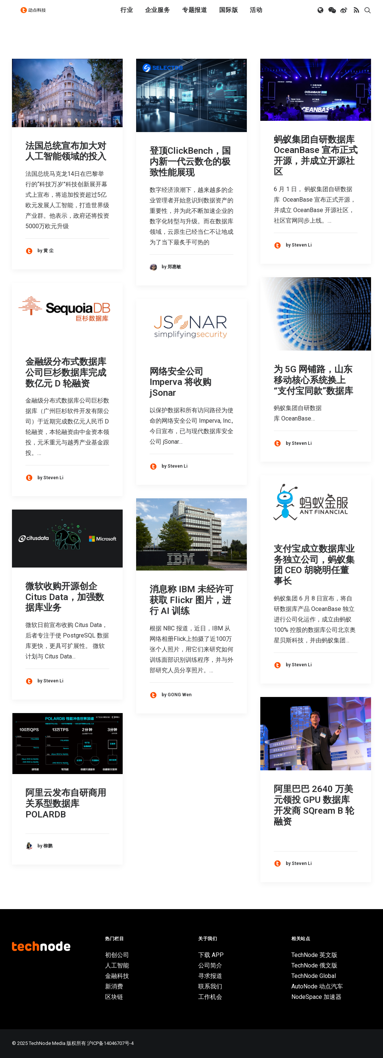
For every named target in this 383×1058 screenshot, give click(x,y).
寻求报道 (210, 975)
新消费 (114, 986)
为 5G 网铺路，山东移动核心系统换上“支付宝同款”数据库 (313, 380)
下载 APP (211, 954)
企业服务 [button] (157, 15)
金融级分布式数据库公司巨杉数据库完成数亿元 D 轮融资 (65, 373)
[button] (321, 16)
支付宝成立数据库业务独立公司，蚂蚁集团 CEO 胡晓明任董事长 (314, 565)
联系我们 (210, 986)
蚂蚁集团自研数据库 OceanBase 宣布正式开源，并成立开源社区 (316, 155)
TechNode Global (313, 975)
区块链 (114, 996)
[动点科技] (36, 16)
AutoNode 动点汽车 (317, 986)
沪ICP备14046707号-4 (110, 1043)
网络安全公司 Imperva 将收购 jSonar (180, 382)
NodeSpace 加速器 (316, 996)
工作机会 (210, 996)
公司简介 (210, 965)
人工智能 (117, 965)
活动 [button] (256, 15)
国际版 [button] (228, 15)
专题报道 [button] (194, 15)
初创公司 (117, 954)
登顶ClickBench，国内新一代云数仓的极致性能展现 (190, 162)
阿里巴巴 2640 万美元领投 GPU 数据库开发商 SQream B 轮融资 (314, 805)
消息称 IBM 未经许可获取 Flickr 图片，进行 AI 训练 (191, 600)
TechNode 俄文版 (314, 965)
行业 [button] (126, 15)
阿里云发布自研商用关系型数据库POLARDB (65, 804)
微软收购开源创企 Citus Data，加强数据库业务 (64, 597)
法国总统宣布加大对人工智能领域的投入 (65, 151)
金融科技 (117, 975)
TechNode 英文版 (314, 954)
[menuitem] (126, 16)
